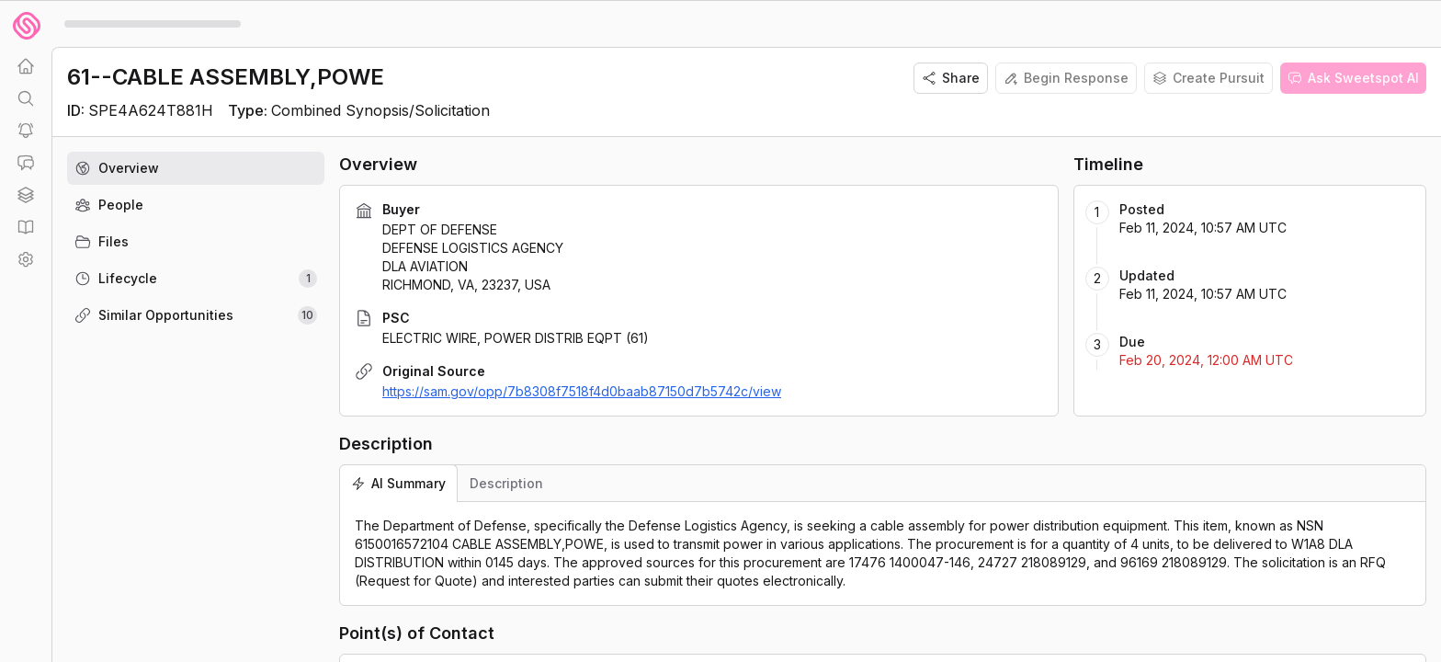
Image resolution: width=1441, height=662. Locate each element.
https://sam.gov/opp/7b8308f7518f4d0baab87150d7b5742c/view (581, 391)
